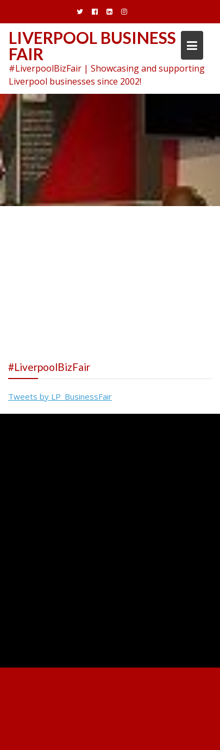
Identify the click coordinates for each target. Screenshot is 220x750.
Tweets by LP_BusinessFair (60, 396)
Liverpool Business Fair (92, 45)
